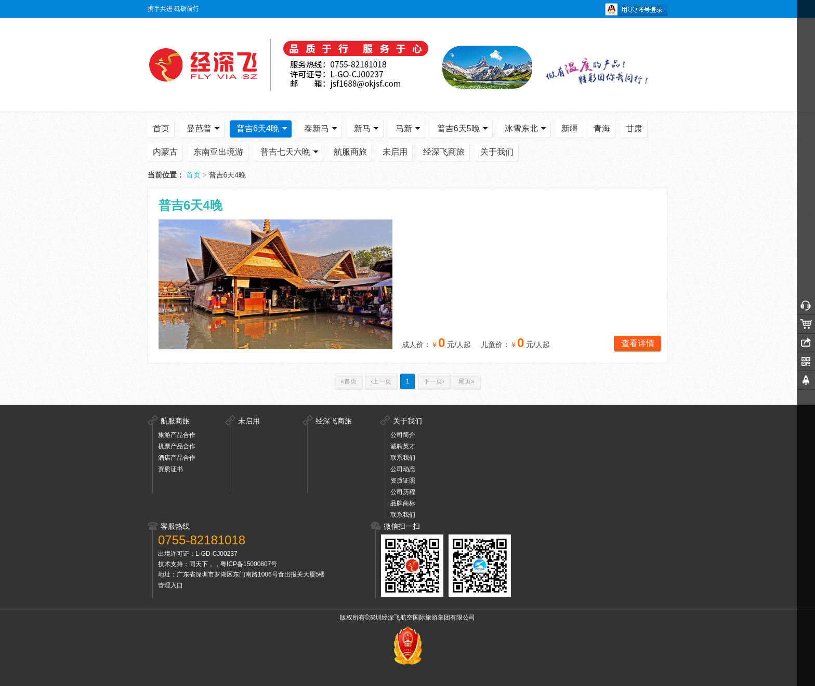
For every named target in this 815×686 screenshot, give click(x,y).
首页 (161, 128)
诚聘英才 (402, 446)
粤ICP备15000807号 (248, 564)
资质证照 (402, 480)
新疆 (569, 128)
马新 (409, 129)
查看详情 (637, 343)
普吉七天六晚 (290, 152)
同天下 (198, 564)
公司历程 (402, 492)
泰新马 (321, 129)
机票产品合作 (176, 446)
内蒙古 (165, 151)
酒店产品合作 (176, 457)
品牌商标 (402, 503)
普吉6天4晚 (263, 129)
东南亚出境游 (218, 151)
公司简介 (402, 434)
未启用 (395, 151)
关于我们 (497, 151)
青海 (602, 128)
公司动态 (402, 469)
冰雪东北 (526, 129)
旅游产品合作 (176, 434)
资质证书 (170, 469)
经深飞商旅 (444, 151)
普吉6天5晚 (463, 129)
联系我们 (402, 457)
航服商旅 (350, 151)
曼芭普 (204, 129)
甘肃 (634, 128)
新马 (367, 129)
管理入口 (170, 585)
